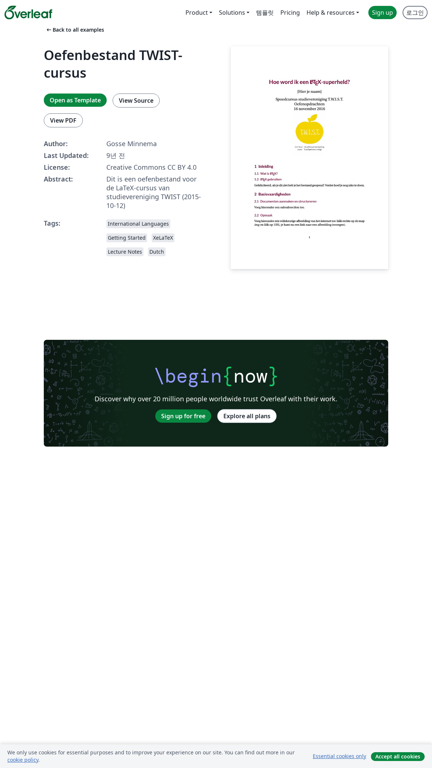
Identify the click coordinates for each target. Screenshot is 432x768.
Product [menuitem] (196, 12)
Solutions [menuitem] (232, 12)
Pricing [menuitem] (290, 12)
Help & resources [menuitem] (331, 12)
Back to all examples (74, 29)
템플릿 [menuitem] (265, 12)
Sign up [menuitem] (382, 12)
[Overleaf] (28, 12)
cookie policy (22, 759)
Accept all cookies (397, 756)
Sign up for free (183, 416)
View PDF (63, 120)
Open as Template (75, 100)
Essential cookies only (339, 756)
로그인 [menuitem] (415, 12)
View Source (136, 100)
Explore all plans (246, 416)
